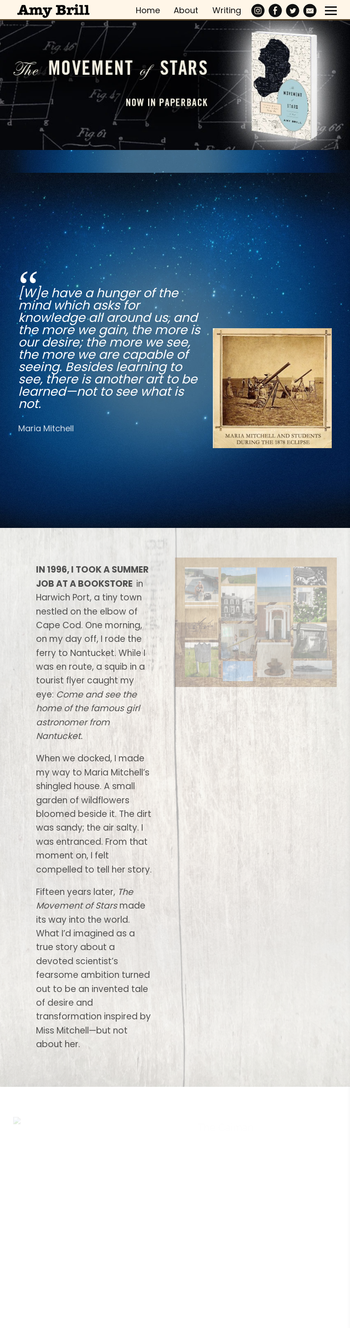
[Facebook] (275, 10)
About (186, 10)
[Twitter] (292, 10)
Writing (226, 10)
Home (148, 10)
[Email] (310, 10)
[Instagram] (258, 10)
